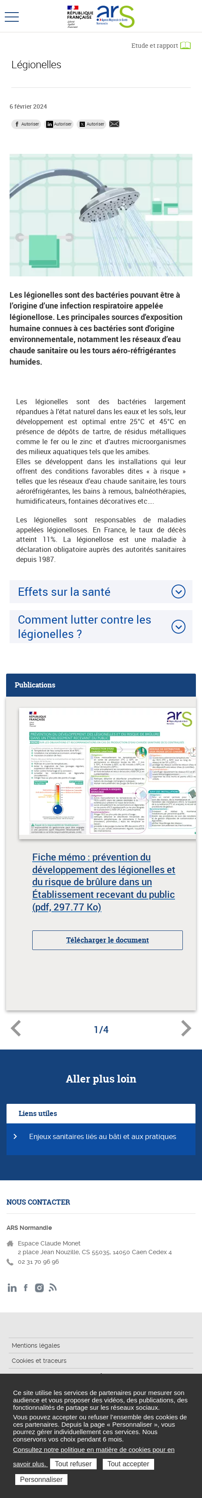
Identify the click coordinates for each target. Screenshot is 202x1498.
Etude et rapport (154, 45)
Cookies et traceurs (39, 1360)
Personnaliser (41, 1479)
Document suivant (186, 1028)
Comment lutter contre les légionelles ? (85, 626)
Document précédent (15, 1028)
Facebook (26, 1287)
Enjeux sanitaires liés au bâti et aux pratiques (102, 1137)
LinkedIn (12, 1287)
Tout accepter (128, 1464)
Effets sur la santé (64, 591)
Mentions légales (36, 1345)
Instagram (39, 1287)
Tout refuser (73, 1464)
